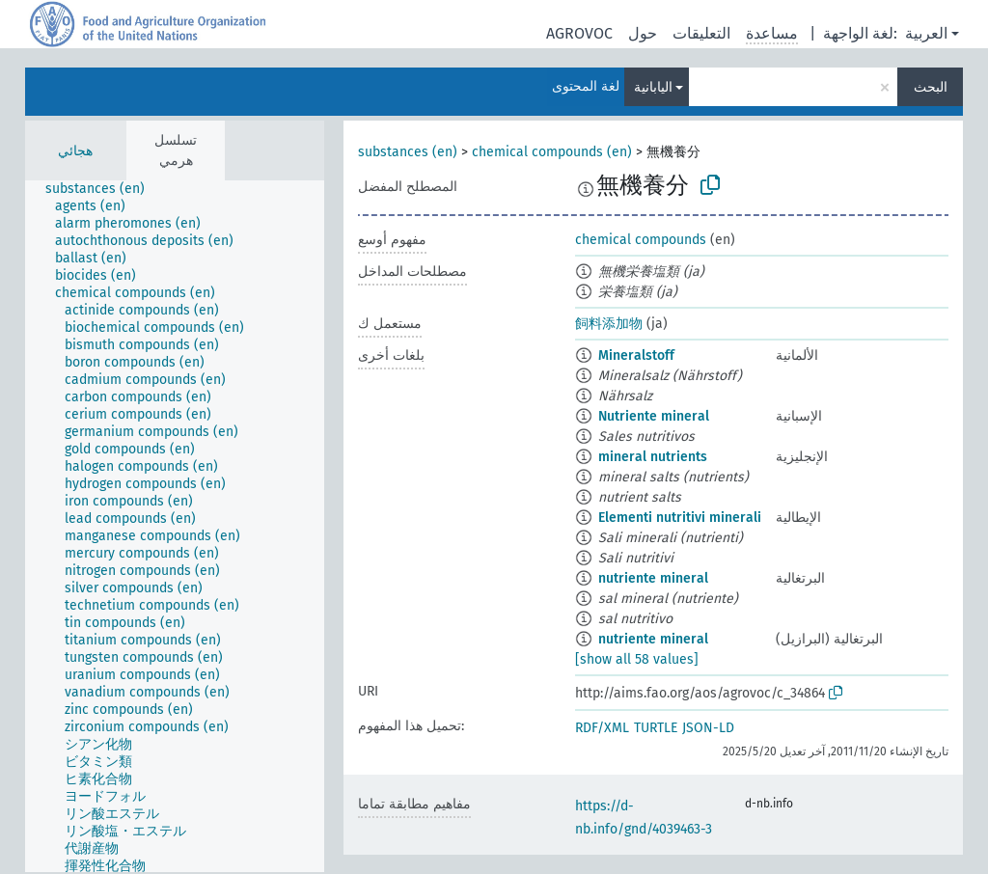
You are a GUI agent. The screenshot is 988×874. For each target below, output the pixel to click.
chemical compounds (640, 240)
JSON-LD (708, 728)
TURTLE (655, 728)
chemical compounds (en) (552, 152)
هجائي (75, 151)
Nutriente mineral (653, 416)
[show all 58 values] (637, 659)
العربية (926, 33)
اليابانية (653, 87)
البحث (930, 87)
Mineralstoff (636, 355)
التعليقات (701, 33)
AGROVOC (579, 33)
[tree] (174, 526)
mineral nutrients (652, 457)
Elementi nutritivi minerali (679, 517)
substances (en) (407, 152)
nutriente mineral (653, 578)
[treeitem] (103, 189)
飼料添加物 (609, 323)
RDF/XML (602, 728)
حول (642, 33)
